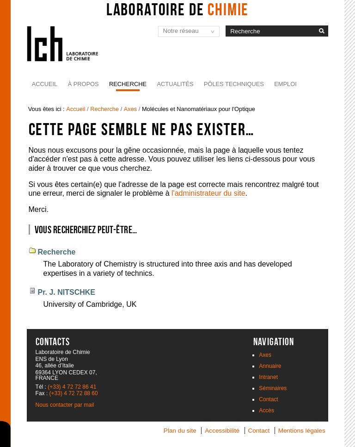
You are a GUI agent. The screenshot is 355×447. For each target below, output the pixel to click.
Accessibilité (222, 430)
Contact (268, 399)
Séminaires (273, 388)
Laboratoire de (177, 9)
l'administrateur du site (208, 193)
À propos (83, 84)
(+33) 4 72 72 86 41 (72, 387)
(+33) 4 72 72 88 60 (73, 393)
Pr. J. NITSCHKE (66, 292)
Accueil (44, 84)
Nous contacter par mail (65, 405)
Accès (266, 410)
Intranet (268, 377)
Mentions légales (301, 430)
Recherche (128, 84)
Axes (130, 109)
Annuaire (270, 366)
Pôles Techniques (234, 84)
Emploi (285, 84)
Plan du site (180, 430)
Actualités (175, 84)
